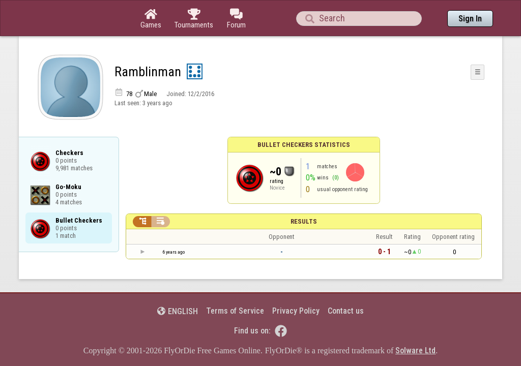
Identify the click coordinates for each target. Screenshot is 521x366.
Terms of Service (235, 283)
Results (304, 193)
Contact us (346, 283)
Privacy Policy (296, 283)
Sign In (470, 18)
